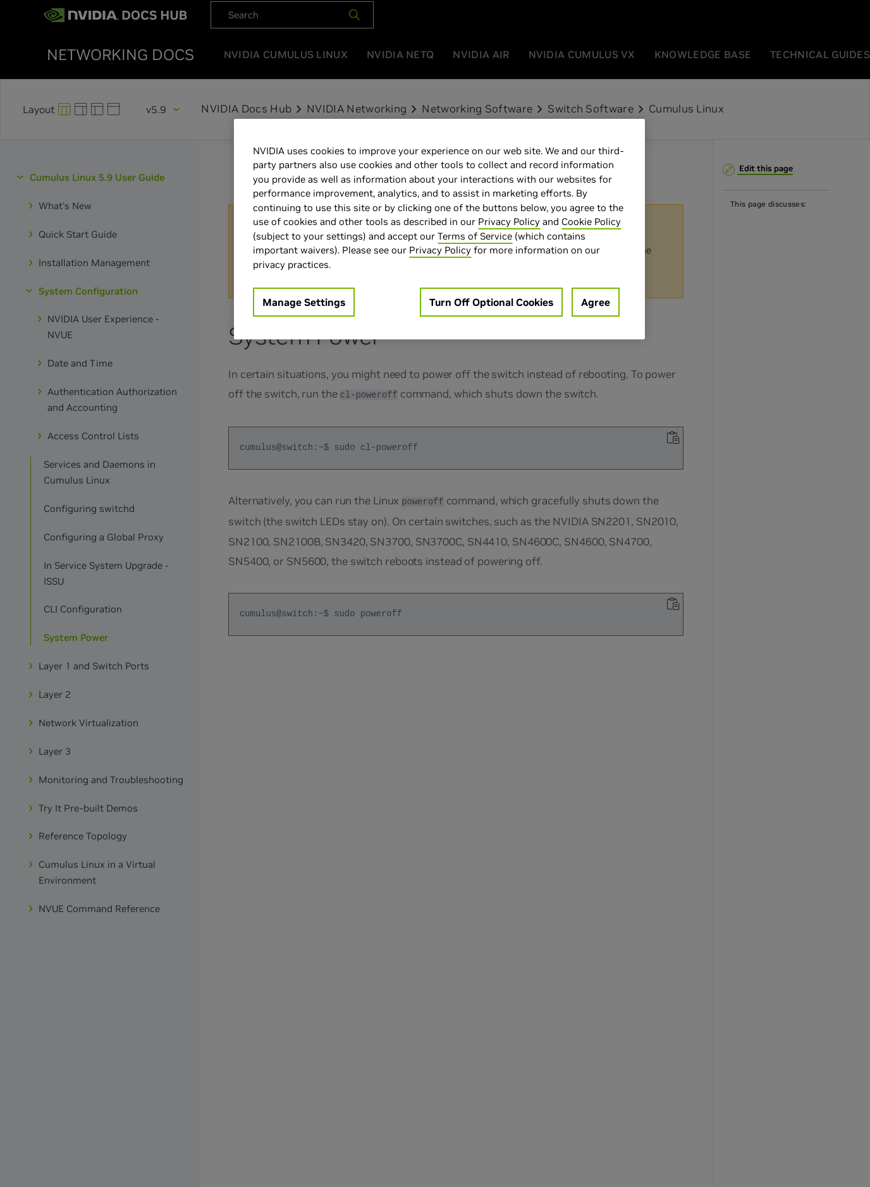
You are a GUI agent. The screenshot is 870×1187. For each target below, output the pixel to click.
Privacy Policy (509, 222)
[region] (439, 229)
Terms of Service (475, 236)
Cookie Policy (591, 222)
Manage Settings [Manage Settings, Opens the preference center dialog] (303, 302)
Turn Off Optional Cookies (491, 302)
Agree (595, 302)
